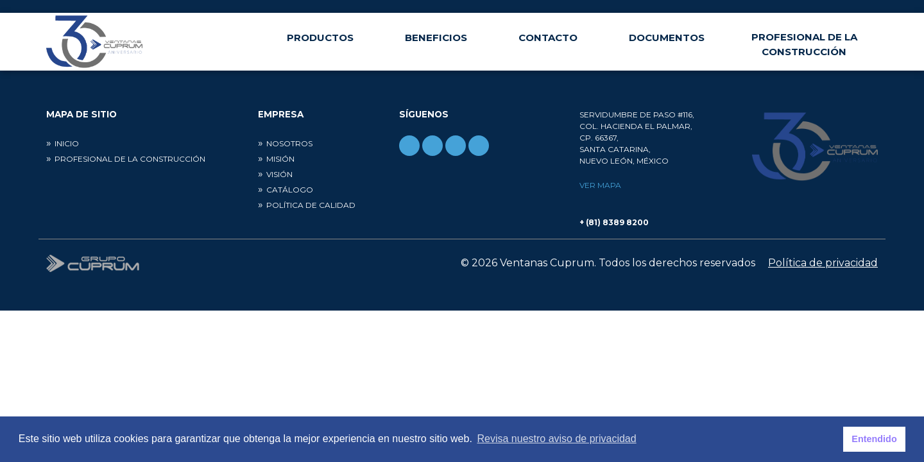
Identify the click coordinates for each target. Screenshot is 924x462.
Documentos (667, 37)
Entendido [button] (873, 439)
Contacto (548, 37)
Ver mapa (600, 185)
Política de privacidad (823, 263)
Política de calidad (310, 205)
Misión (280, 159)
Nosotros (289, 143)
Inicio (67, 143)
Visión (279, 174)
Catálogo (289, 189)
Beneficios (436, 37)
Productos (320, 37)
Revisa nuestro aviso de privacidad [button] (557, 438)
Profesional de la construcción (804, 44)
